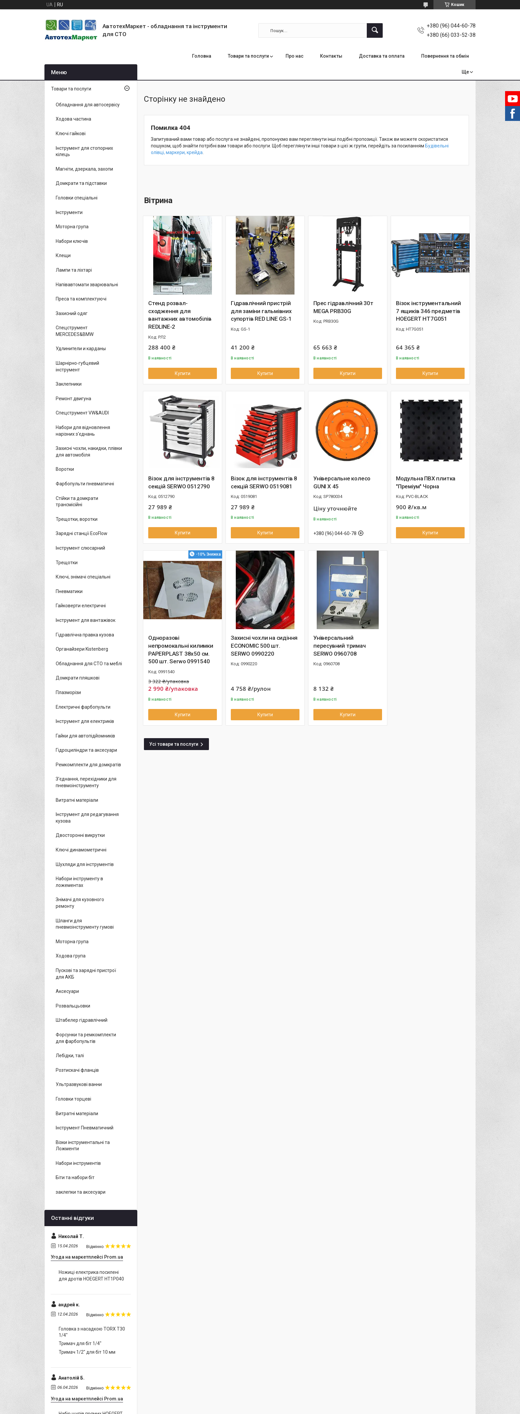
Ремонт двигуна (73, 398)
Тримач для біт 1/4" (80, 1343)
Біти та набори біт (75, 1177)
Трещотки (67, 562)
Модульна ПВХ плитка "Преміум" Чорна (425, 482)
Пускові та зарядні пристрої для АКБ (86, 974)
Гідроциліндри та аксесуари (86, 750)
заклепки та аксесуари (80, 1192)
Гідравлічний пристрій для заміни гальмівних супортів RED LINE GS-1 (261, 311)
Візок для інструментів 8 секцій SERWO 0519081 (264, 482)
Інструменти (69, 212)
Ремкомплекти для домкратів (88, 764)
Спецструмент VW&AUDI (82, 412)
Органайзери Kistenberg (82, 649)
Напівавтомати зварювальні (87, 284)
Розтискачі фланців (77, 1070)
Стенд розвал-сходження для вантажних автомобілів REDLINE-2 (180, 315)
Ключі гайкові (71, 133)
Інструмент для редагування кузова (87, 818)
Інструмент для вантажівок (85, 620)
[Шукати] (375, 30)
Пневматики (69, 591)
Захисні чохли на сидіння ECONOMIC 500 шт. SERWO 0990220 (264, 645)
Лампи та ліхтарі (74, 270)
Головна (201, 56)
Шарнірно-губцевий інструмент (77, 366)
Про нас (294, 56)
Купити (182, 373)
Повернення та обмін (445, 56)
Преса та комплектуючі (81, 298)
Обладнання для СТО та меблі (89, 663)
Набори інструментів (78, 1163)
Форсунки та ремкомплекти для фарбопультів (86, 1038)
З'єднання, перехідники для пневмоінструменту (86, 782)
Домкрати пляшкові (77, 677)
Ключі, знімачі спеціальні (83, 576)
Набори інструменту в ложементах (79, 882)
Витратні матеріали (77, 800)
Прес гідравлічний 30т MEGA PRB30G (343, 307)
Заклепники (69, 384)
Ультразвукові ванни (79, 1084)
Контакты (331, 56)
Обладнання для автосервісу (88, 104)
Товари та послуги (248, 56)
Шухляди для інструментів (85, 864)
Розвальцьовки (73, 1005)
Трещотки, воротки (77, 519)
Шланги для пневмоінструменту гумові (85, 924)
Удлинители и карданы (81, 348)
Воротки (65, 469)
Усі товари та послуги (173, 744)
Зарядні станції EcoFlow (81, 533)
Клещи (63, 255)
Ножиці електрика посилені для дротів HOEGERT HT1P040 (91, 1275)
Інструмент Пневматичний (84, 1127)
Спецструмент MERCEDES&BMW (75, 331)
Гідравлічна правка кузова (85, 634)
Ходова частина (73, 119)
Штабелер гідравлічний (81, 1020)
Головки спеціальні (77, 197)
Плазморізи (68, 692)
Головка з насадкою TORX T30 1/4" (92, 1332)
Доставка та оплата (382, 56)
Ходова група (71, 955)
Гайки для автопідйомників (85, 735)
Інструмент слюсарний (80, 548)
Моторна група (72, 226)
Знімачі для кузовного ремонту (80, 903)
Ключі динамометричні (81, 849)
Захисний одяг (72, 313)
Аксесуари (67, 991)
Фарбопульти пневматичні (85, 483)
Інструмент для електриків (85, 721)
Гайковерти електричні (81, 605)
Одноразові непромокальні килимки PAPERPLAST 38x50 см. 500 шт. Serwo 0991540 (180, 649)
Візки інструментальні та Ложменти (83, 1146)
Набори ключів (72, 241)
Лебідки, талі (70, 1055)
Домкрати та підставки (81, 183)
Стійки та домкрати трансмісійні (77, 502)
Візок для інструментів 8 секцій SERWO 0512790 (181, 482)
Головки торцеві (73, 1099)
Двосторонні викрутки (80, 835)
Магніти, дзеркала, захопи (84, 169)
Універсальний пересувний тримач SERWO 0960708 (339, 645)
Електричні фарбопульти (83, 707)
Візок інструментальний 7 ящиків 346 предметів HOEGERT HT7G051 (428, 311)
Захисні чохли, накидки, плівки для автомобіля (89, 452)
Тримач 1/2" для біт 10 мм (87, 1352)
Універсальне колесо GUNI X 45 (341, 482)
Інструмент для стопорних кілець (84, 151)
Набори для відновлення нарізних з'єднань (83, 431)
